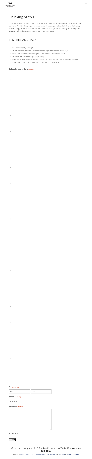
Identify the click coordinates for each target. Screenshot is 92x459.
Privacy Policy (52, 454)
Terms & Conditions (38, 454)
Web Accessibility (72, 454)
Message (16, 406)
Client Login (24, 454)
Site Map (61, 454)
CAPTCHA (13, 433)
